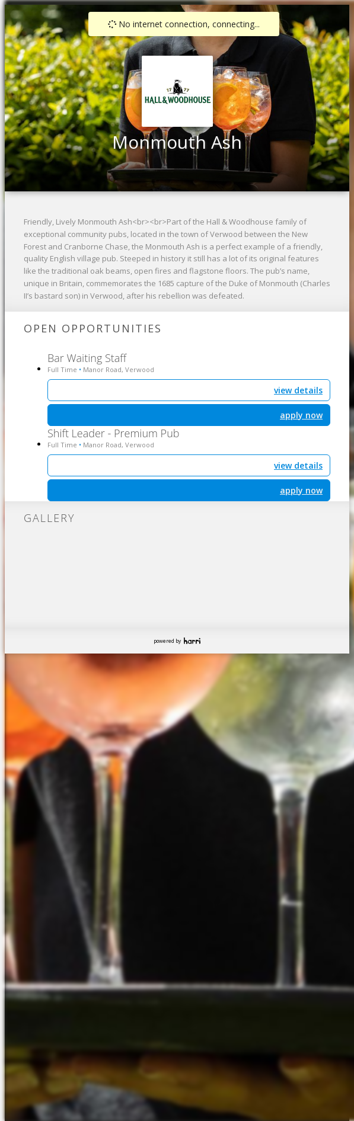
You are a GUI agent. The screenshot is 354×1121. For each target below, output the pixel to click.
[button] (186, 84)
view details (298, 465)
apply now (301, 490)
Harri (192, 641)
